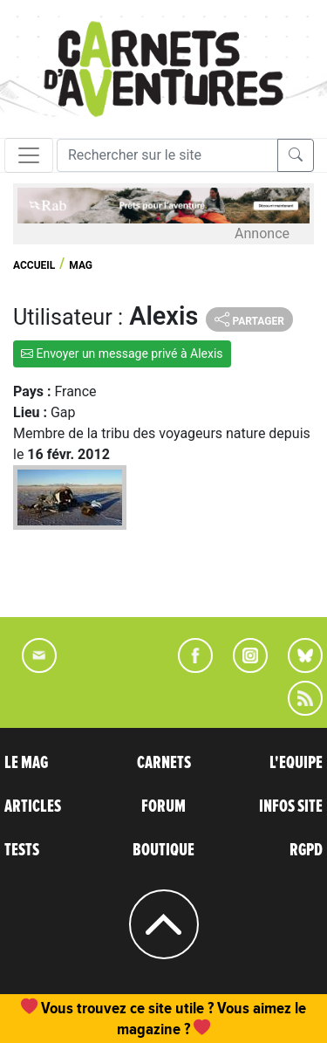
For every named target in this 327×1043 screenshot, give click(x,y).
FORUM (163, 806)
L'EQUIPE (296, 763)
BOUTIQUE (163, 850)
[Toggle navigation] (28, 155)
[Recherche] (167, 155)
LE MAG (26, 763)
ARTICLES (32, 806)
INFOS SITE (291, 806)
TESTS (21, 850)
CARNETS (164, 763)
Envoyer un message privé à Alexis (122, 353)
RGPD (306, 850)
